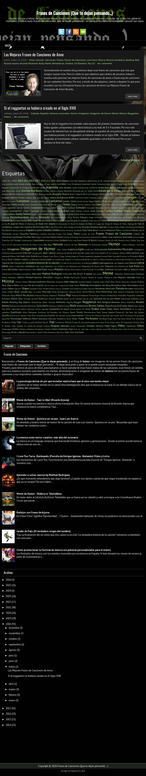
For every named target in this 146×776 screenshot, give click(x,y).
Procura (103, 295)
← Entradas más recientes (17, 160)
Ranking (130, 60)
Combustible (139, 204)
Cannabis (34, 201)
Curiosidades (8, 214)
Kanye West (107, 256)
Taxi (111, 315)
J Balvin (52, 252)
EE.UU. (134, 220)
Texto (74, 318)
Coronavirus (16, 210)
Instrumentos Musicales (120, 249)
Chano (141, 201)
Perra (79, 291)
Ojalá (4, 288)
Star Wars (31, 315)
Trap (51, 322)
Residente (131, 302)
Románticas (58, 63)
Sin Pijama (64, 312)
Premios (75, 295)
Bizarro (65, 194)
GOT (12, 240)
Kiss (5, 259)
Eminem (78, 227)
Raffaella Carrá (137, 298)
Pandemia (100, 288)
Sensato (45, 309)
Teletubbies (43, 318)
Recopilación (36, 302)
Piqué (12, 295)
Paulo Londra (20, 291)
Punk (41, 298)
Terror (68, 318)
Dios (134, 217)
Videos (7, 116)
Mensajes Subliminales (125, 273)
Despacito (44, 217)
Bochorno (131, 194)
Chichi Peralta (31, 204)
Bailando (68, 191)
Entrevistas (130, 227)
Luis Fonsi (92, 60)
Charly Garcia (17, 204)
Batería (132, 191)
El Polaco (115, 223)
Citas (98, 204)
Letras (5, 266)
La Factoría (76, 259)
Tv (3, 326)
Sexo (87, 309)
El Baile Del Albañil (46, 223)
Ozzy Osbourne (75, 288)
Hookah (104, 244)
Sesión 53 (80, 309)
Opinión (17, 288)
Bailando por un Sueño (83, 191)
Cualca (43, 211)
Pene (54, 291)
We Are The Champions (134, 329)
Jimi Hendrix (100, 253)
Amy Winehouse (74, 184)
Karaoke (116, 256)
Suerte (51, 315)
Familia (102, 230)
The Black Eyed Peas (108, 318)
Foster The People (64, 234)
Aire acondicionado (10, 184)
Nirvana (23, 285)
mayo (12, 666)
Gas (80, 237)
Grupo (18, 240)
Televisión (52, 318)
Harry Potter (130, 240)
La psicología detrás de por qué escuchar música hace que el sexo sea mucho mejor (63, 381)
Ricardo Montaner (29, 63)
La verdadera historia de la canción (41, 263)
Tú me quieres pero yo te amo (91, 322)
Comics (19, 207)
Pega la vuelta (34, 291)
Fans (118, 230)
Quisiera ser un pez (104, 298)
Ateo (86, 187)
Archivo (41, 346)
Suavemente (42, 315)
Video (121, 325)
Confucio (71, 207)
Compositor (50, 207)
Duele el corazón (80, 220)
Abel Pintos (92, 181)
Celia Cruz (126, 201)
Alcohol (28, 184)
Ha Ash (114, 240)
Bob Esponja (104, 194)
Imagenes (84, 113)
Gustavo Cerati (104, 240)
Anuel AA (34, 187)
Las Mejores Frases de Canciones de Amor (34, 54)
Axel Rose (6, 191)
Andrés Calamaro (98, 184)
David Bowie (91, 214)
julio (11, 655)
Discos (140, 217)
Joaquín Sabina (119, 253)
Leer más (132, 96)
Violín (54, 329)
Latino (95, 263)
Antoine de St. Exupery (19, 187)
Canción (40, 60)
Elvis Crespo (69, 227)
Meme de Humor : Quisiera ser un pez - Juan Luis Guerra (47, 418)
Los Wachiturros (121, 266)
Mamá (67, 269)
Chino (59, 204)
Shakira (69, 63)
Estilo (62, 230)
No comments (105, 63)
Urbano (46, 326)
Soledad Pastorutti (116, 312)
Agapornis (129, 181)
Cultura (99, 210)
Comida (26, 207)
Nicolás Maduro (137, 281)
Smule (79, 312)
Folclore (43, 234)
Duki (91, 220)
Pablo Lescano (88, 288)
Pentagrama (62, 291)
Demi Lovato (130, 214)
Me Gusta (97, 273)
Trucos (68, 322)
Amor (32, 60)
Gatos (105, 237)
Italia (45, 252)
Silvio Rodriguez (30, 312)
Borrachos (45, 197)
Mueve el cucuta (95, 277)
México (21, 277)
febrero (13, 694)
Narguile (59, 281)
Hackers (121, 240)
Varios (73, 326)
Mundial (131, 277)
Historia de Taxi (71, 244)
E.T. (100, 220)
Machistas (13, 269)
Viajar (107, 325)
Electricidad (38, 227)
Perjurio (72, 291)
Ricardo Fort (15, 305)
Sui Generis (60, 315)
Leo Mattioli (131, 263)
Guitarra (63, 240)
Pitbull (19, 295)
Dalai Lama (36, 214)
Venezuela (81, 326)
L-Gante (24, 259)
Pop (68, 295)
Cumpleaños (138, 210)
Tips (19, 322)
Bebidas (5, 194)
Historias (83, 244)
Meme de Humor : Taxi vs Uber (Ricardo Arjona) (43, 400)
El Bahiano (30, 223)
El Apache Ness (16, 223)
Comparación (37, 207)
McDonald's (67, 273)
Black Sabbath (76, 194)
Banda (110, 190)
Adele (112, 181)
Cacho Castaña (90, 197)
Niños (17, 285)
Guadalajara (27, 240)
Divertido (6, 220)
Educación (125, 220)
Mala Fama (42, 269)
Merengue (140, 273)
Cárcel (79, 201)
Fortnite (51, 234)
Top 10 (91, 63)
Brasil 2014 (55, 197)
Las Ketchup (86, 263)
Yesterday (52, 332)
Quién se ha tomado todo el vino (78, 298)
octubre (13, 638)
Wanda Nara (117, 329)
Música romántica (115, 60)
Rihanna (53, 305)
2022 (8, 601)
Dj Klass (16, 220)
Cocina (119, 204)
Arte (61, 187)
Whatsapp (6, 332)
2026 (58, 180)
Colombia (127, 204)
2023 (48, 181)
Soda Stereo (102, 312)
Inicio (8, 45)
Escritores (7, 230)
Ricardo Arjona (11, 63)
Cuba (72, 211)
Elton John (58, 227)
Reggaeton (133, 113)
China (53, 204)
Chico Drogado (44, 204)
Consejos (81, 207)
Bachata (26, 190)
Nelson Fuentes (92, 281)
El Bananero (61, 223)
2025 (53, 180)
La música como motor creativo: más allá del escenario (47, 437)
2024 (8, 590)
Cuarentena (53, 210)
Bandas (117, 190)
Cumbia (109, 210)
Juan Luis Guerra (29, 256)
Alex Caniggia (37, 184)
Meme (115, 113)
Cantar (66, 201)
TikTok (13, 322)
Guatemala (38, 240)
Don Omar (33, 220)
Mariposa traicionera (22, 273)
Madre (21, 269)
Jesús (92, 253)
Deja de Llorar (118, 214)
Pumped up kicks (31, 298)
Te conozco (129, 315)
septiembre (15, 644)
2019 (8, 618)
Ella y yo (49, 227)
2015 (26, 180)
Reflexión (61, 302)
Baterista (140, 191)
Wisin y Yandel (18, 332)
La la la (85, 259)
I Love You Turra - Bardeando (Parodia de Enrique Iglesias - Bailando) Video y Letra (63, 456)
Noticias (84, 285)
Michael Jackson (33, 277)
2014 (20, 180)
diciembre (14, 627)
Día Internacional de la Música (65, 217)
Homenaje (96, 244)
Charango (6, 204)
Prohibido (122, 295)
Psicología (6, 298)
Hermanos (17, 244)
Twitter (8, 326)
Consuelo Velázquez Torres (98, 207)
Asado (74, 187)
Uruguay (55, 325)
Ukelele (20, 326)
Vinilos (15, 329)
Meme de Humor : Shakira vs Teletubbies (39, 493)
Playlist (45, 295)
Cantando (43, 201)
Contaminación (117, 207)
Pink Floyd (139, 291)
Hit (89, 244)
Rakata (5, 302)
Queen (59, 298)
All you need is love (52, 184)
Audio (101, 187)
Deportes (5, 217)
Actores (107, 181)
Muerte (84, 277)
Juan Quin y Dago (56, 256)
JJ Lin (109, 253)
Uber (14, 326)
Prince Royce (94, 295)
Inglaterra (72, 249)
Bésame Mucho (45, 194)
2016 (31, 180)
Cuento (86, 211)
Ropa (107, 305)
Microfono (48, 277)
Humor (74, 113)
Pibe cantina (119, 291)
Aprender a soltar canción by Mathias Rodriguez (43, 475)
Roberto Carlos (63, 305)
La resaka (137, 259)
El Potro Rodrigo (127, 223)
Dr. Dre (54, 220)
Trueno (75, 322)
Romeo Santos (96, 305)
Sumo (68, 315)
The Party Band (124, 318)
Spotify (5, 315)
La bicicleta (45, 259)
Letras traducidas (16, 266)
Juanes (68, 256)
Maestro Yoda (30, 269)
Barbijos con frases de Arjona (33, 512)
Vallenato (65, 325)
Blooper (95, 194)
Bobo (124, 194)
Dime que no (119, 217)
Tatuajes (106, 315)
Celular (134, 201)
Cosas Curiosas (31, 210)
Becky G (13, 194)
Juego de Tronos (77, 256)
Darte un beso (62, 214)
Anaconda (86, 184)
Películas (46, 291)
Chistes (66, 204)
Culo (92, 210)
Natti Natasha (71, 281)
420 (71, 181)
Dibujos (84, 217)
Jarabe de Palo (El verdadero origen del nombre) (44, 531)
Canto (73, 201)
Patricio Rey (139, 288)
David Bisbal (79, 214)
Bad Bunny (37, 190)
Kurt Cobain (14, 259)
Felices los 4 (137, 230)
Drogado (60, 220)
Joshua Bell (15, 256)
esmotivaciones (19, 230)
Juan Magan (43, 256)
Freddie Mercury (31, 237)
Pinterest (6, 295)
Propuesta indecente (135, 295)
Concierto (62, 207)
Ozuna (65, 288)
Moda (66, 277)
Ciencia (87, 204)
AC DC (100, 181)
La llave (93, 259)
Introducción (37, 253)
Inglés (81, 249)
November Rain (119, 285)
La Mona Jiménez (105, 259)
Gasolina (86, 237)
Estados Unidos (51, 230)
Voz (109, 329)
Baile (96, 191)
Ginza (135, 237)
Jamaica (59, 253)
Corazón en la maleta (134, 207)
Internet (27, 252)
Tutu (142, 322)
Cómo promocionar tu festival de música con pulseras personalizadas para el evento (64, 550)
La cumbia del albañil (61, 259)
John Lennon (132, 252)
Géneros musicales (60, 113)
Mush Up (140, 277)
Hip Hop (48, 244)
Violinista (62, 329)
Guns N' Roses (89, 240)
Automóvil (122, 187)
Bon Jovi (36, 197)
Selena (24, 309)
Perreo (85, 291)
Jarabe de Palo (70, 253)
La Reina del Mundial (122, 259)
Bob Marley (115, 194)
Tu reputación (127, 322)
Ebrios (104, 220)
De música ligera (104, 214)
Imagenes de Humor (100, 113)
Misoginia (58, 277)
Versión (99, 325)
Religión (106, 302)
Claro (104, 204)
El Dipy (89, 223)
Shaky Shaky (106, 309)
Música (101, 60)
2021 (8, 607)
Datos (71, 214)
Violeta (48, 329)
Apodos (42, 187)
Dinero (129, 217)
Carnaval (111, 201)
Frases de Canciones (75, 60)
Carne (118, 201)
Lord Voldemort (46, 266)
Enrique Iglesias (99, 227)
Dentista (140, 214)
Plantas (38, 295)
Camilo (122, 197)
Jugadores (89, 256)
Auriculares (110, 187)
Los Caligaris (59, 266)
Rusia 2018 (116, 305)
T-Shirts (87, 315)
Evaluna (69, 230)
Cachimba (79, 197)
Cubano (79, 211)
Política (61, 295)
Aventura (140, 187)
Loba (37, 266)
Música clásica (21, 281)
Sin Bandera (80, 63)
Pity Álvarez (28, 295)
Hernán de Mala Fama (32, 244)
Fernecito (7, 233)
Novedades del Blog (100, 285)
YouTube (79, 332)
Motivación (75, 277)
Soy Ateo (129, 312)
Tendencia (61, 318)
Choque (74, 204)
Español (44, 113)
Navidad (82, 281)
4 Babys (65, 180)
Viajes (114, 325)
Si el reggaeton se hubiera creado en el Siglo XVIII (40, 108)
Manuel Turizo (93, 269)
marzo (12, 689)
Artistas (67, 187)
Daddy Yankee (23, 214)
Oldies (10, 288)
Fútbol (53, 237)
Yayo (45, 332)
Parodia (120, 288)
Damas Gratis (49, 214)
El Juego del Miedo (102, 223)
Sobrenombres (90, 312)
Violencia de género (35, 329)
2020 (8, 612)
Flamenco (34, 233)
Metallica (12, 277)
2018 (43, 180)
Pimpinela (129, 291)
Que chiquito (49, 298)
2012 (9, 181)
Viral (70, 329)
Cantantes (55, 201)
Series (72, 309)
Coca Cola (111, 204)
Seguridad (15, 309)
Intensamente (16, 253)
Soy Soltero (139, 312)
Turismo (136, 322)
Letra (140, 263)
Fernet (15, 234)
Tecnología (16, 318)
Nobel (71, 285)
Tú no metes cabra (112, 322)
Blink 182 (87, 194)
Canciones (50, 60)
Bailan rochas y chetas (53, 191)
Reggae (77, 302)
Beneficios (32, 194)
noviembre (14, 633)
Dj (11, 220)
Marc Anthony (106, 269)
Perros (92, 291)
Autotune (132, 187)
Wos (27, 332)
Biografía (57, 194)
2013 (14, 180)
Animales (132, 184)
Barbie (125, 191)
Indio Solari (62, 249)
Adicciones (119, 181)
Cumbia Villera (122, 210)
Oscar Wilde (43, 288)
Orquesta (33, 288)
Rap (20, 302)
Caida (99, 197)
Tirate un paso (28, 322)
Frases (60, 60)
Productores (112, 295)
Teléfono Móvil (29, 318)
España (30, 230)
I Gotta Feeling (128, 244)
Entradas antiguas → (132, 160)
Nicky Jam (125, 281)
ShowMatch (126, 309)
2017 (37, 180)
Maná (72, 269)
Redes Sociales (49, 302)
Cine (93, 204)
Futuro (60, 237)
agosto (12, 650)
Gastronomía (96, 237)
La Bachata (34, 259)
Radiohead (125, 298)
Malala (51, 269)
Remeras (115, 302)
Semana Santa (34, 309)
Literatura (30, 266)
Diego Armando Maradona (100, 217)
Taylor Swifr (119, 315)
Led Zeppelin (119, 263)
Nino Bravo (7, 285)
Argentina (52, 187)
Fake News (92, 230)
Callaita (106, 197)
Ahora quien (139, 181)
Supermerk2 (77, 315)
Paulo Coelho (7, 291)
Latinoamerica (106, 263)
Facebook (78, 230)
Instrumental (100, 249)
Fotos (77, 233)
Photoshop (106, 291)
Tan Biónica (96, 315)
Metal (4, 277)
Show (116, 309)
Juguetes (97, 256)
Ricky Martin (45, 63)
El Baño (71, 223)
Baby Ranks (16, 191)
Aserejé (81, 187)
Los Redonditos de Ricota (89, 266)
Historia (58, 244)
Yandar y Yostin (36, 332)
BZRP (71, 197)
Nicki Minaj (115, 281)
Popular (9, 346)
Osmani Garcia (54, 288)
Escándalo (140, 227)
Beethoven (22, 194)
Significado (16, 312)
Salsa (124, 305)
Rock (73, 305)
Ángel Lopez (122, 184)
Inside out (89, 249)
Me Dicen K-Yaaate (82, 273)
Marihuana (7, 273)
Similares (42, 312)
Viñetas (23, 329)
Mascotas (36, 273)
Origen (25, 288)
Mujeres (122, 277)
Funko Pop (44, 237)
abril (11, 683)
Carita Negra (88, 201)
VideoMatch (131, 326)
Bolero (14, 197)
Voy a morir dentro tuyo (96, 329)
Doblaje (35, 113)
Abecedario (82, 181)
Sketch (72, 312)
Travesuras (59, 322)
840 (75, 181)
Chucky (81, 204)
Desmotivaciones (19, 217)
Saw (136, 305)
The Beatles (91, 318)
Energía (86, 227)
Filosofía (24, 233)
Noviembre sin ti (135, 285)
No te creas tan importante (56, 285)
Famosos (111, 230)
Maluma (59, 269)
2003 (4, 181)
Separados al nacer (59, 309)
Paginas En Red (78, 771)
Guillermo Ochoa (51, 240)
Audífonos (93, 187)
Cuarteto (64, 210)
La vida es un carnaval (70, 263)
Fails (84, 230)
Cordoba (5, 211)
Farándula (126, 230)
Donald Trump (44, 220)
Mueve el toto (110, 277)
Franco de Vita (88, 234)
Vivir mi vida (79, 329)
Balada (102, 190)
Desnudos (34, 217)
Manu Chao (81, 269)
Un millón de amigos (33, 326)
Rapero (26, 302)
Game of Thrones (71, 237)
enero (12, 700)
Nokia (77, 285)
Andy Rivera (111, 184)
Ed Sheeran (113, 220)
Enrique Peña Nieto (116, 227)
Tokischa (38, 322)
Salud (130, 305)
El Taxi (138, 223)
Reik (137, 60)
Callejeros (114, 197)
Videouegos (6, 329)
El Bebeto (80, 223)
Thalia (81, 318)
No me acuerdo (36, 285)
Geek (111, 237)
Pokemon (53, 295)
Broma (65, 197)
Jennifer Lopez (84, 253)
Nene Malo (105, 281)
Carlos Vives (100, 201)
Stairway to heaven (18, 315)
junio (11, 661)
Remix (123, 302)
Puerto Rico (17, 298)
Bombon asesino (25, 197)
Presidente (83, 295)
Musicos (51, 281)
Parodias (129, 288)
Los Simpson (106, 266)
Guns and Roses (75, 240)
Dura (96, 220)
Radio (117, 298)
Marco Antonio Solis (134, 269)
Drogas (68, 220)
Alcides (21, 184)
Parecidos (110, 288)
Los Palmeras (71, 266)
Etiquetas (25, 346)
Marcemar (118, 269)
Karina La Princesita (129, 256)
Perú (98, 291)
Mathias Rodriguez (52, 273)
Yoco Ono (60, 332)
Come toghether (9, 207)
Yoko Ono (69, 332)
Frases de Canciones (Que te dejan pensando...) (74, 12)
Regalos (70, 302)
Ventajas (90, 325)
